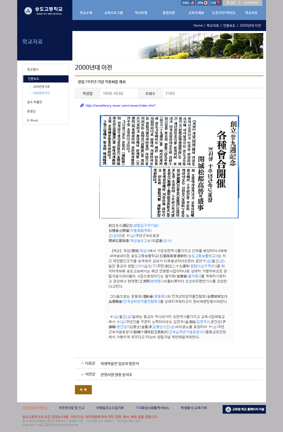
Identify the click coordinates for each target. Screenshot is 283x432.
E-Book (32, 120)
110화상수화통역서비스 (152, 408)
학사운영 (141, 13)
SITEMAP (251, 2)
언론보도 (33, 79)
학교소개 (86, 13)
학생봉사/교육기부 (194, 408)
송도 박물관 (34, 102)
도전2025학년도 (224, 13)
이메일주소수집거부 (110, 408)
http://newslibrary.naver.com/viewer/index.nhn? (120, 106)
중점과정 (169, 13)
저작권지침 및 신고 (71, 408)
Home (198, 26)
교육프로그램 (113, 13)
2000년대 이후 (41, 86)
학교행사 (32, 69)
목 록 (83, 389)
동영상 (31, 111)
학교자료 (251, 13)
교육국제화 (196, 13)
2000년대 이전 (41, 93)
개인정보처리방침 (34, 408)
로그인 (231, 2)
